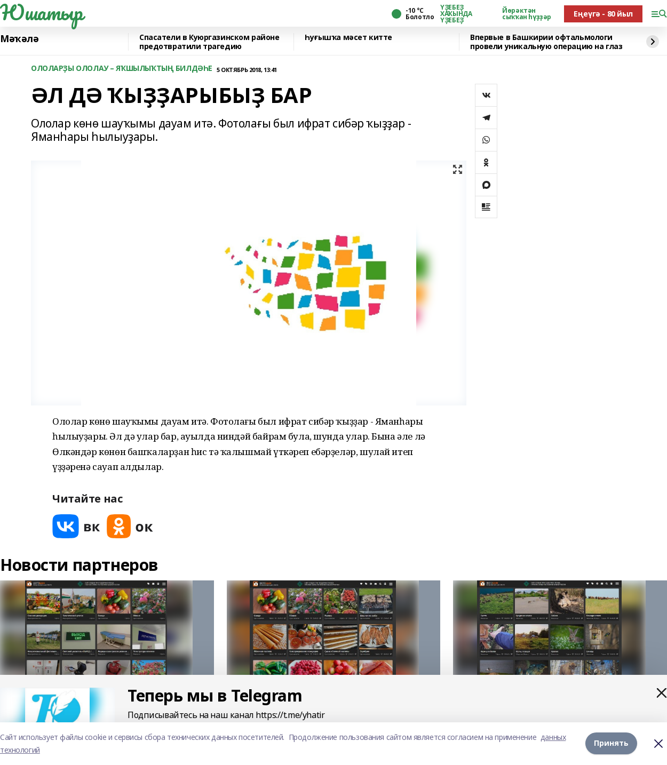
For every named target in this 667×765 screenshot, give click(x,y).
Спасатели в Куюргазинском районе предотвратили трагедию (209, 42)
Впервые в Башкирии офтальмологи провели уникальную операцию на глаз (546, 42)
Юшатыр (41, 12)
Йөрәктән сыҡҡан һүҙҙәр (526, 13)
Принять (611, 743)
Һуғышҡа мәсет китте (348, 37)
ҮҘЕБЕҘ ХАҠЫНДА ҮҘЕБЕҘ (456, 13)
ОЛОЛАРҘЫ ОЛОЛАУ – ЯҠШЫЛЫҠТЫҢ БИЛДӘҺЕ (121, 68)
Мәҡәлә (19, 39)
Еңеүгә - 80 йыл (603, 14)
